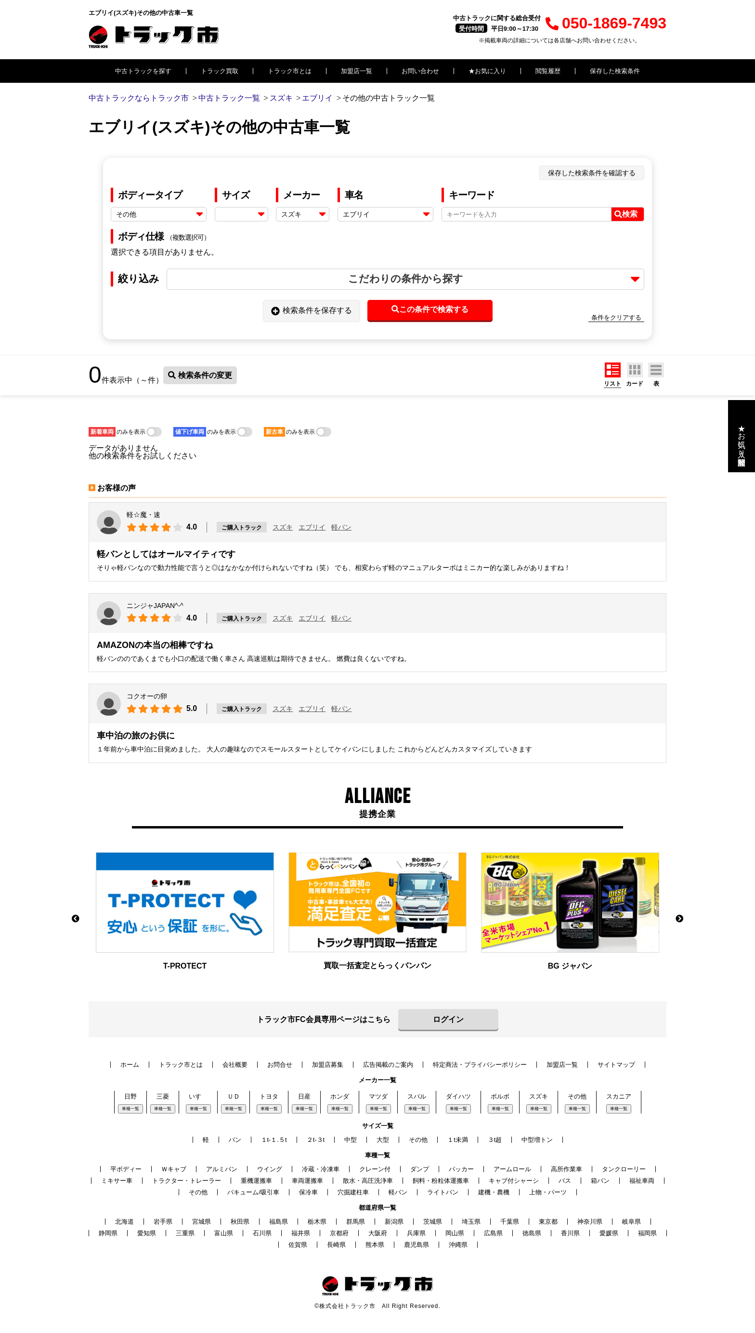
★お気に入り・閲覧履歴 (742, 436)
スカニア (618, 1096)
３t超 (495, 1139)
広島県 (493, 1233)
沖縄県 (458, 1244)
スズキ (283, 527)
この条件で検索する (430, 309)
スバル (416, 1096)
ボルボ (500, 1096)
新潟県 (394, 1221)
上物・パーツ (548, 1192)
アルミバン (221, 1169)
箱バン (600, 1180)
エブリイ (312, 527)
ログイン (448, 1019)
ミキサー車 (116, 1180)
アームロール (512, 1169)
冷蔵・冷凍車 (320, 1169)
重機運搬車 (256, 1180)
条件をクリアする (616, 317)
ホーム (129, 1064)
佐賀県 (297, 1244)
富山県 (223, 1233)
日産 (304, 1096)
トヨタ (269, 1096)
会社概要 (234, 1064)
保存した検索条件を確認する (592, 173)
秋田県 (240, 1221)
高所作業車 (566, 1169)
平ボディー (126, 1169)
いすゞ (198, 1096)
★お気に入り (487, 71)
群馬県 (355, 1221)
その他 (577, 1096)
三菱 (162, 1096)
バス (565, 1180)
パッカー (461, 1169)
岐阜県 (631, 1221)
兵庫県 (416, 1233)
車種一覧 (130, 1108)
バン (235, 1139)
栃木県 (317, 1221)
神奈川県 (589, 1221)
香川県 (570, 1233)
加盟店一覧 (356, 71)
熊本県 (374, 1244)
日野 (130, 1096)
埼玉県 (471, 1221)
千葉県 (509, 1221)
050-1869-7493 (606, 23)
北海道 (124, 1221)
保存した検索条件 (615, 71)
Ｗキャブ (173, 1169)
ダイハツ (458, 1096)
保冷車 (308, 1192)
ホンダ (339, 1096)
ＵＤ (233, 1096)
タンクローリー (624, 1169)
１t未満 (457, 1139)
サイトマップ (616, 1064)
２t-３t (316, 1139)
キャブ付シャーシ (514, 1180)
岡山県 (454, 1233)
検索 (626, 214)
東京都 (548, 1221)
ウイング (269, 1169)
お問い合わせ (420, 71)
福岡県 (647, 1233)
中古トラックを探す (143, 71)
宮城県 (201, 1221)
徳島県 (531, 1233)
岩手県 (163, 1221)
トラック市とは (290, 71)
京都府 (339, 1233)
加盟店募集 (327, 1064)
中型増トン (537, 1139)
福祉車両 (641, 1180)
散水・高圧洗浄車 (368, 1180)
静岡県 (108, 1233)
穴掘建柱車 (353, 1192)
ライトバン (442, 1192)
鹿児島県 (416, 1244)
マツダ (378, 1096)
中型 (350, 1139)
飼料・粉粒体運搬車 (441, 1180)
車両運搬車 (307, 1180)
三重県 (185, 1233)
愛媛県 (608, 1233)
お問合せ (279, 1064)
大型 (383, 1139)
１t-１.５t (274, 1139)
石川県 (262, 1233)
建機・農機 (493, 1192)
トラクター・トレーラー (186, 1180)
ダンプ (419, 1169)
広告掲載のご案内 (388, 1064)
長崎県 (336, 1244)
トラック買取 (219, 71)
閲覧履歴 (547, 71)
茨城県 (432, 1221)
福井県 (300, 1233)
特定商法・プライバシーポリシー (480, 1064)
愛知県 (146, 1233)
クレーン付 (375, 1169)
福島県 (278, 1221)
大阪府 (377, 1233)
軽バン (341, 527)
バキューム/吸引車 (253, 1192)
